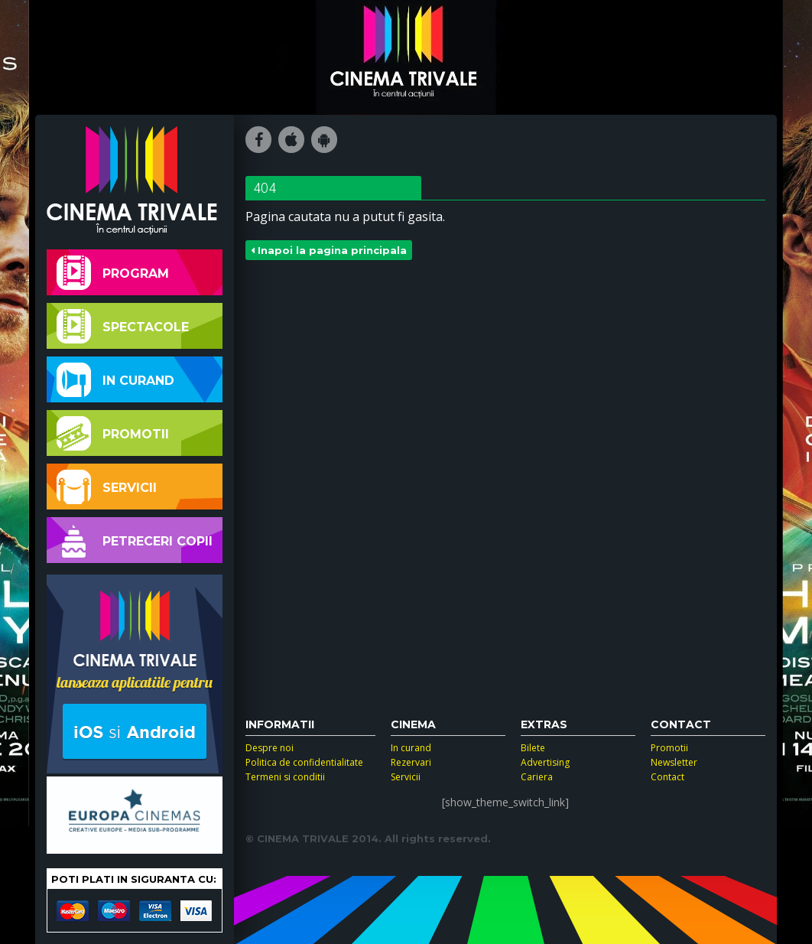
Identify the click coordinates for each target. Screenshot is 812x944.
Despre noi (269, 747)
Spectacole (123, 326)
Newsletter (674, 762)
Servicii (107, 487)
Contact (667, 776)
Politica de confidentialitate (304, 762)
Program (113, 273)
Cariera (537, 776)
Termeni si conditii (285, 776)
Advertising (545, 762)
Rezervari (411, 762)
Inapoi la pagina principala (329, 250)
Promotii (113, 433)
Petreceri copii (135, 540)
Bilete (533, 747)
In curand (115, 380)
